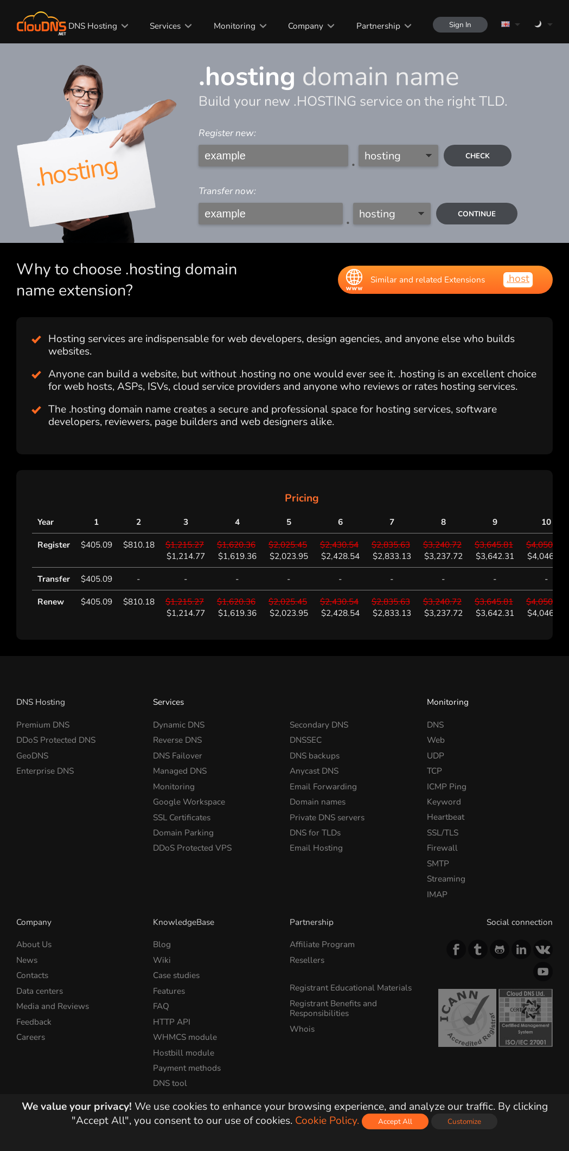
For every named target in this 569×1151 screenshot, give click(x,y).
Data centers (39, 990)
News (26, 960)
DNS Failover (177, 755)
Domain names (318, 801)
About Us (34, 944)
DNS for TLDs (315, 832)
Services (165, 25)
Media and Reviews (52, 1006)
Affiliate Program (322, 944)
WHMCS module (185, 1037)
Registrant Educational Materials (351, 987)
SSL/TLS (442, 832)
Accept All (395, 1121)
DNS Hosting (92, 25)
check (477, 156)
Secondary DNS (319, 724)
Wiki (162, 960)
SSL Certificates (181, 816)
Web (436, 739)
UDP (435, 755)
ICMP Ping (446, 786)
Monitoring (234, 25)
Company (305, 25)
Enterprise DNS (45, 770)
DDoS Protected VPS (192, 847)
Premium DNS (42, 724)
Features (169, 990)
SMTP (438, 863)
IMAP (437, 894)
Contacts (32, 975)
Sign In (460, 25)
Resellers (307, 960)
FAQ (161, 1006)
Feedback (34, 1021)
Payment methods (187, 1067)
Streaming (446, 878)
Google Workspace (189, 801)
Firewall (442, 847)
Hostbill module (183, 1052)
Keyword (444, 801)
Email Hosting (316, 847)
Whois (302, 1028)
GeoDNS (32, 755)
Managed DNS (180, 770)
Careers (30, 1037)
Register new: (227, 133)
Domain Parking (183, 832)
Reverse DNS (177, 739)
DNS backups (315, 755)
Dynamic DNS (178, 724)
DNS (435, 724)
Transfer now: (227, 191)
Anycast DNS (314, 770)
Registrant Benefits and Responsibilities (333, 1008)
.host (518, 279)
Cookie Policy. (327, 1121)
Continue (477, 214)
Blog (162, 944)
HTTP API (171, 1021)
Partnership (378, 25)
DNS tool (170, 1083)
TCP (434, 770)
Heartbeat (445, 816)
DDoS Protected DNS (55, 739)
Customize (464, 1121)
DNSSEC (306, 739)
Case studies (176, 975)
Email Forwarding (323, 786)
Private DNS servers (327, 816)
